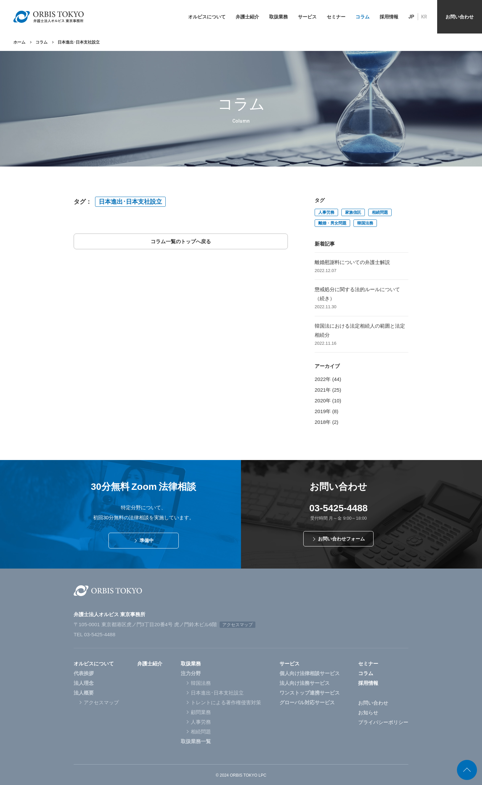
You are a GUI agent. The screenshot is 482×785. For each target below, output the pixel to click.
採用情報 (368, 683)
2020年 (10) (328, 400)
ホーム (19, 42)
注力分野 (191, 673)
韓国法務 (365, 223)
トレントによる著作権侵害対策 (226, 702)
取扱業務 (191, 663)
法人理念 (84, 683)
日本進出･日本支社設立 (130, 201)
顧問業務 (201, 712)
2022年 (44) (328, 379)
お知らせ (368, 712)
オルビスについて (94, 663)
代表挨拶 (84, 673)
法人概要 (84, 693)
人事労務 (326, 212)
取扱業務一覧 (196, 741)
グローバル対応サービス (307, 702)
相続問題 (380, 212)
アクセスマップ (237, 624)
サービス (289, 663)
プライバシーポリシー (383, 722)
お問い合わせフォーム (341, 538)
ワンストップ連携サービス (309, 693)
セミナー (368, 663)
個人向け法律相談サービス (309, 673)
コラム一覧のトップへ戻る (181, 241)
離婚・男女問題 (332, 223)
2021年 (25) (328, 390)
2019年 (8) (326, 411)
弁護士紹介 (149, 663)
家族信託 (353, 212)
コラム (41, 42)
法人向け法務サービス (304, 683)
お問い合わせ (373, 703)
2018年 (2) (326, 422)
